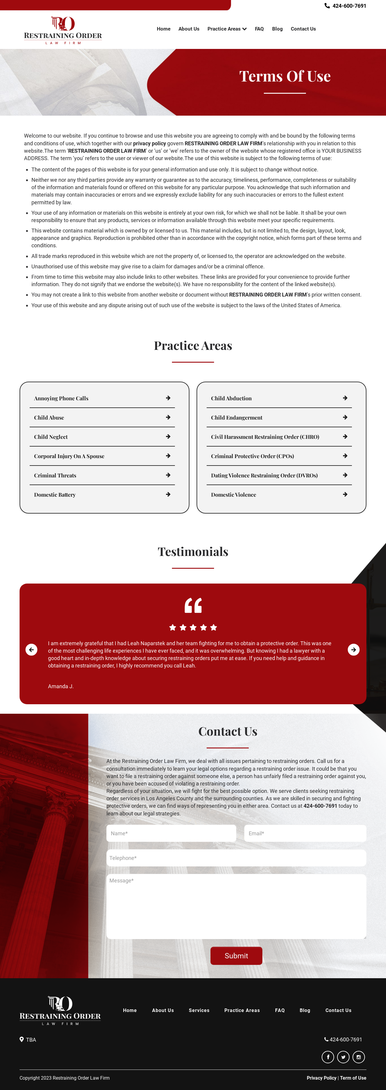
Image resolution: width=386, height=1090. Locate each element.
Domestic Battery (55, 494)
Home (163, 29)
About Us (189, 29)
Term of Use (353, 1078)
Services (199, 1010)
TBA (31, 1040)
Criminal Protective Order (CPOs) (252, 456)
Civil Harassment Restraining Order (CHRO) (265, 436)
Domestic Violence (233, 494)
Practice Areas (224, 29)
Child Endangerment (236, 417)
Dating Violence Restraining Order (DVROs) (264, 475)
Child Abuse (49, 417)
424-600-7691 (346, 6)
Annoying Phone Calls (61, 398)
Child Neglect (51, 436)
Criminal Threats (55, 475)
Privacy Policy (321, 1078)
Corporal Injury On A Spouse (69, 456)
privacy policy (149, 143)
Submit (236, 956)
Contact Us (303, 29)
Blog (277, 29)
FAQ (259, 29)
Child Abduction (231, 398)
